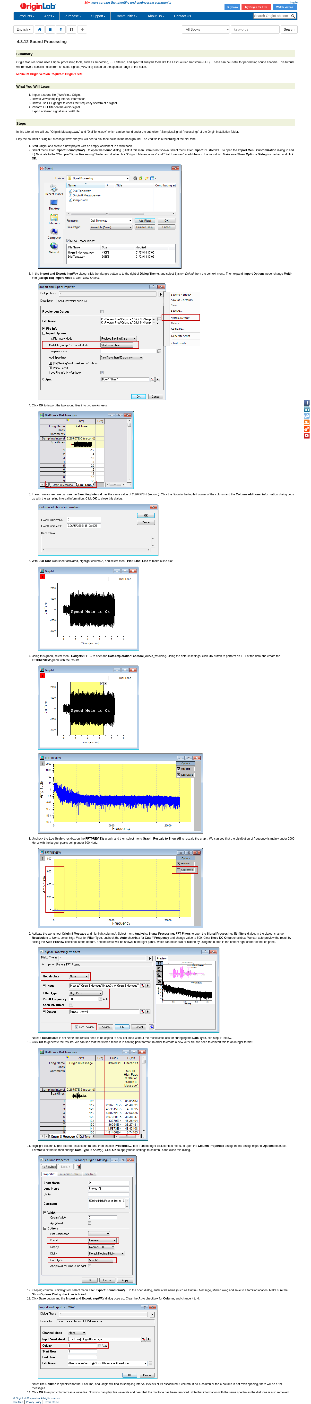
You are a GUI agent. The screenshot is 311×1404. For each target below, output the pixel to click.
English (24, 29)
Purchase (72, 16)
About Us (156, 16)
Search (289, 29)
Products (26, 16)
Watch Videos (285, 7)
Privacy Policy (33, 1402)
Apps (49, 16)
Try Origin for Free (256, 7)
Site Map (18, 1402)
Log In (294, 2)
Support (98, 16)
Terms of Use (51, 1402)
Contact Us (182, 16)
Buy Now (232, 7)
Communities (126, 16)
